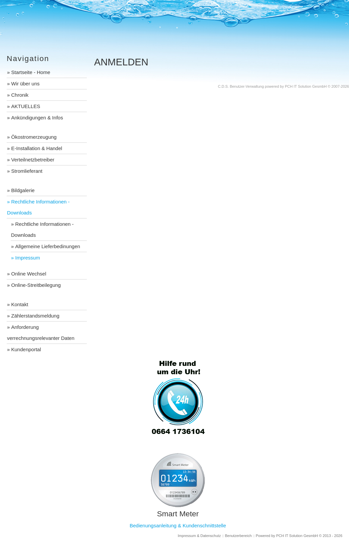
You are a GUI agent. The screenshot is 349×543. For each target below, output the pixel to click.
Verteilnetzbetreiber (32, 159)
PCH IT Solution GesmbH (306, 86)
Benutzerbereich (238, 536)
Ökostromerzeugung (34, 137)
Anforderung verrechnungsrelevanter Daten (40, 332)
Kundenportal (26, 349)
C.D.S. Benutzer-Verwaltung (241, 86)
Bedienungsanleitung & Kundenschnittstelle (178, 525)
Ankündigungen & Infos (37, 117)
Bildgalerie (23, 190)
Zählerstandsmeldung (35, 316)
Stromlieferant (26, 171)
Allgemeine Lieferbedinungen (47, 246)
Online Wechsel (28, 274)
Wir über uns (25, 83)
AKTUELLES (25, 106)
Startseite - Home (30, 72)
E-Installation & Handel (36, 148)
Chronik (20, 95)
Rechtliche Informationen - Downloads (38, 207)
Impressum (27, 257)
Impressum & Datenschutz (199, 536)
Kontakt (19, 304)
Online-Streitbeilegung (36, 285)
